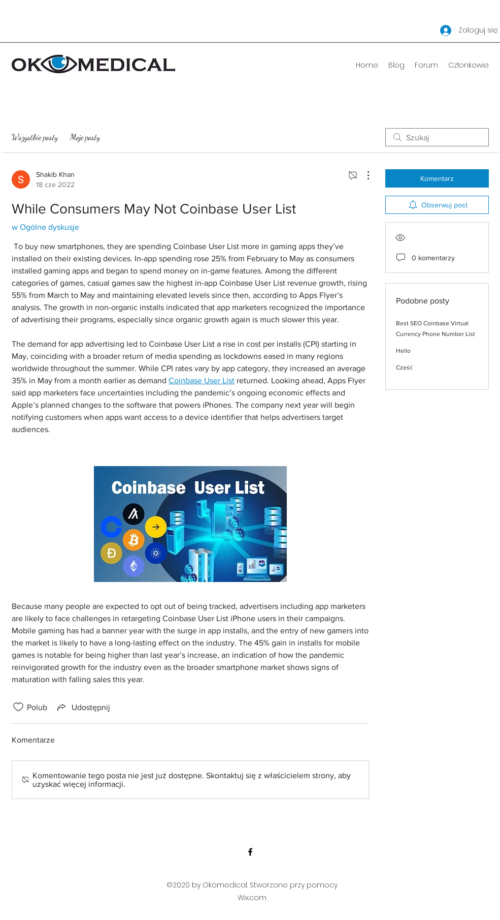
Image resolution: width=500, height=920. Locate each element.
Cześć (404, 367)
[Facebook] (250, 852)
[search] (437, 137)
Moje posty (85, 137)
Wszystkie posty (35, 137)
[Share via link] (82, 707)
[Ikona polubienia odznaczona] (18, 707)
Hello (403, 350)
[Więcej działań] (363, 175)
